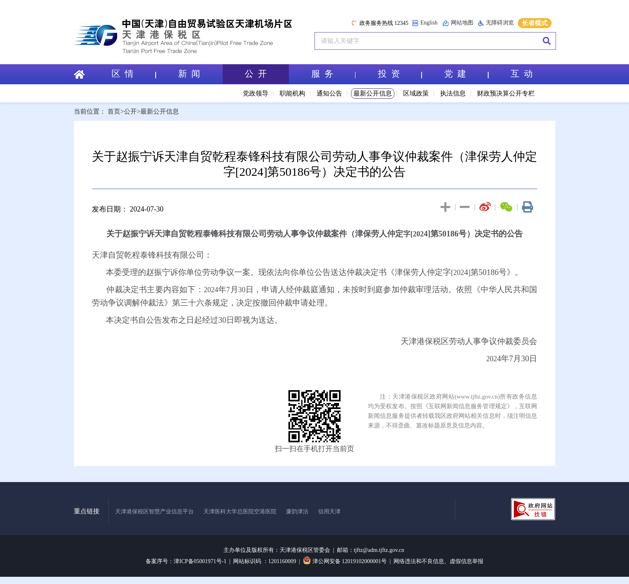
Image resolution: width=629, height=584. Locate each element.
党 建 (466, 74)
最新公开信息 (372, 93)
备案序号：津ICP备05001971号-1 (186, 561)
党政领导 (255, 93)
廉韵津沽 (297, 512)
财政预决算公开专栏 (506, 93)
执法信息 (453, 93)
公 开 (256, 74)
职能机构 (292, 93)
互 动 (522, 74)
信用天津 (329, 512)
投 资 (400, 74)
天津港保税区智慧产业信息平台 (154, 512)
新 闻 (189, 74)
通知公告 (329, 93)
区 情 (134, 74)
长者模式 (535, 23)
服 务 (333, 74)
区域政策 (416, 93)
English (425, 23)
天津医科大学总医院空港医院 (239, 512)
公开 (130, 111)
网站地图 (457, 23)
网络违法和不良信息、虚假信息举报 (438, 561)
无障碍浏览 (496, 23)
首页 (114, 111)
